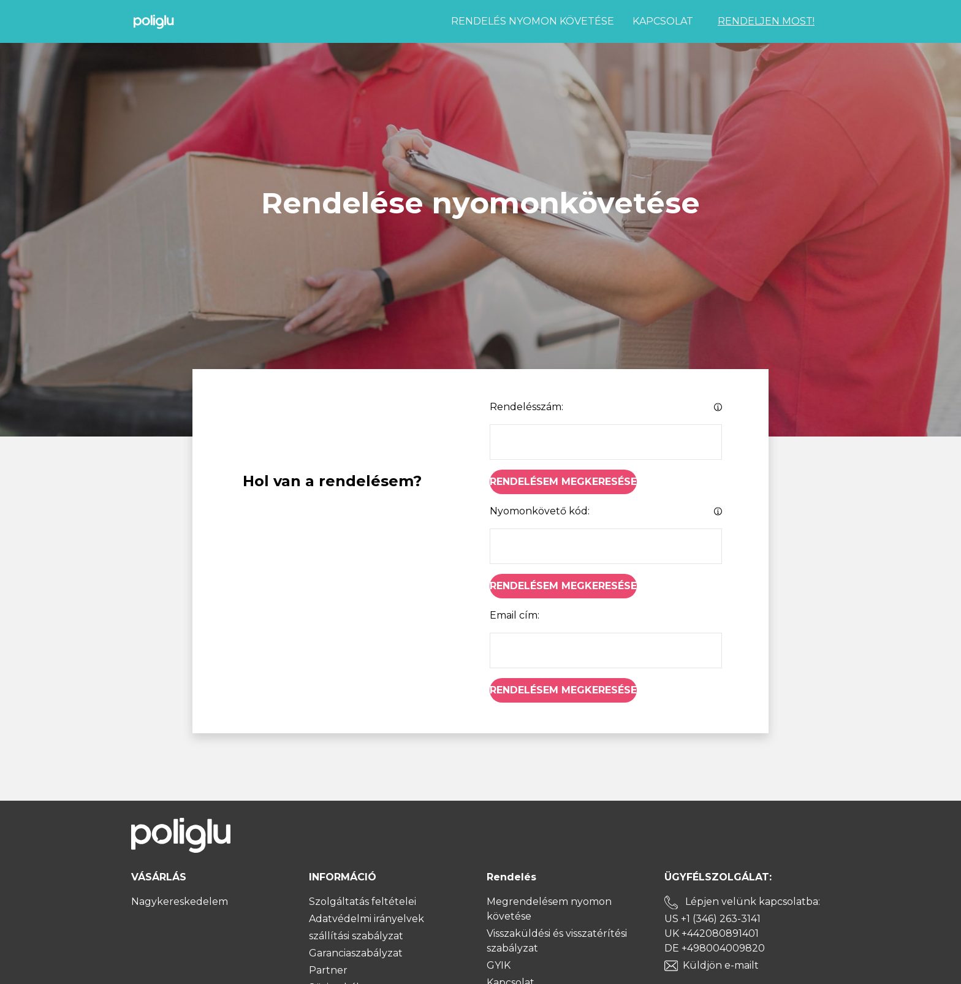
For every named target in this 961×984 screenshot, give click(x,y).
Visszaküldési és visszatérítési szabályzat (557, 941)
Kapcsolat (662, 21)
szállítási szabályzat (356, 936)
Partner (328, 970)
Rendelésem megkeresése (563, 481)
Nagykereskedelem (179, 901)
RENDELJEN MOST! (766, 21)
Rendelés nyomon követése (532, 21)
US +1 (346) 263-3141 (712, 919)
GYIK (499, 965)
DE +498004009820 (714, 948)
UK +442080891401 (711, 933)
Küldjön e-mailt (721, 965)
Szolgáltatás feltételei (362, 901)
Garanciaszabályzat (356, 953)
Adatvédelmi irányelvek (366, 919)
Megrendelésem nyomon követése (549, 909)
